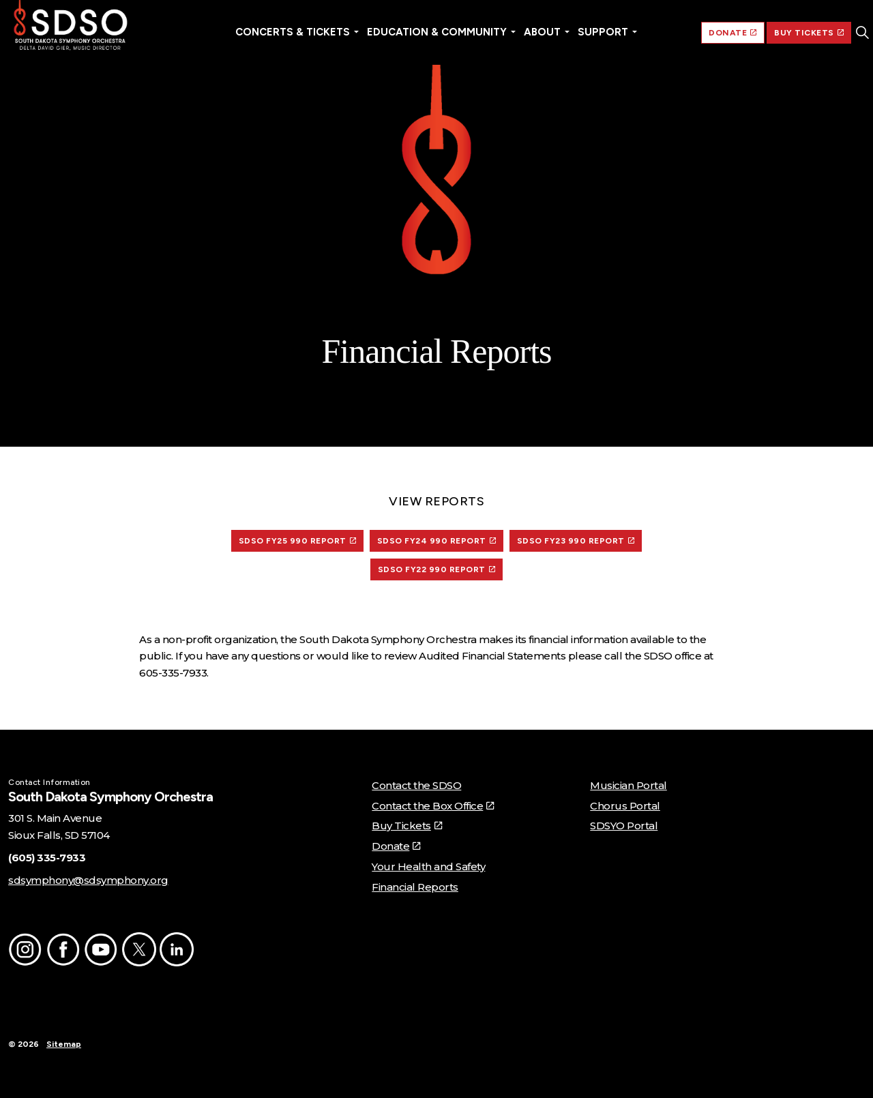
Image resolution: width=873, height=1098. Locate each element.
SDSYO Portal (623, 825)
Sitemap (63, 1044)
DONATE (733, 33)
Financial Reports (415, 886)
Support (603, 32)
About (542, 32)
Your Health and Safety (428, 866)
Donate (396, 846)
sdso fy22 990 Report (437, 569)
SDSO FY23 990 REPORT (576, 541)
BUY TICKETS (808, 33)
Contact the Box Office (433, 805)
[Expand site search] (862, 33)
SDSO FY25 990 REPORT (298, 541)
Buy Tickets (406, 825)
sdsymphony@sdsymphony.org (88, 880)
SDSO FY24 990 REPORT (436, 541)
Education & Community (437, 32)
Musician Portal (628, 785)
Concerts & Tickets (292, 32)
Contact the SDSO (416, 785)
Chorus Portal (625, 805)
